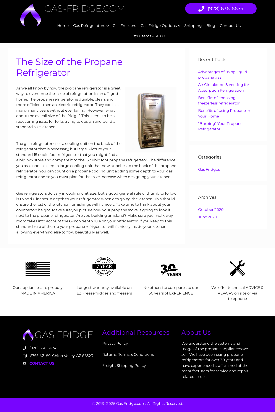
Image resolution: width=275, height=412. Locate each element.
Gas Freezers (124, 25)
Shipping (193, 25)
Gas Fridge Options (159, 25)
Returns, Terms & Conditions (128, 354)
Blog (210, 25)
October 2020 (210, 209)
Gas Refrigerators (89, 25)
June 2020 (207, 217)
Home (63, 25)
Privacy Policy (115, 343)
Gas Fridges (209, 169)
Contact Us (230, 25)
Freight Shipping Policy (124, 365)
